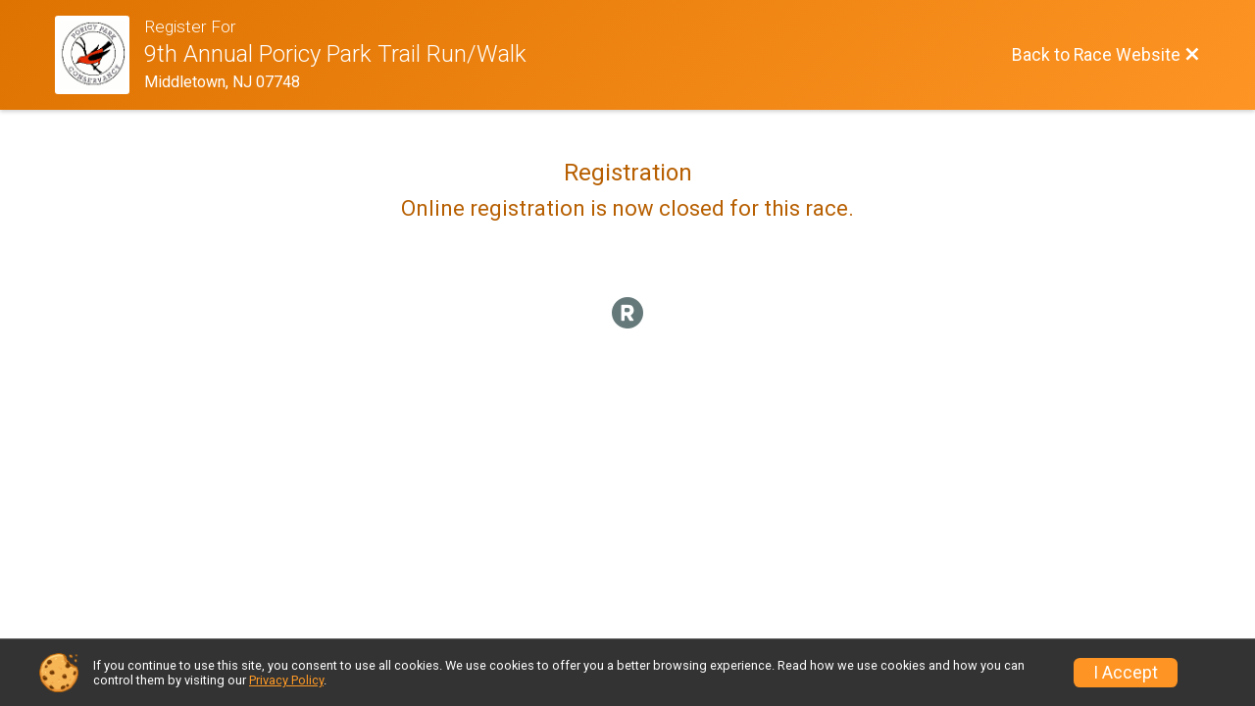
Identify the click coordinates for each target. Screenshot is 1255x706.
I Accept (1125, 672)
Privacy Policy (286, 680)
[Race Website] (99, 55)
